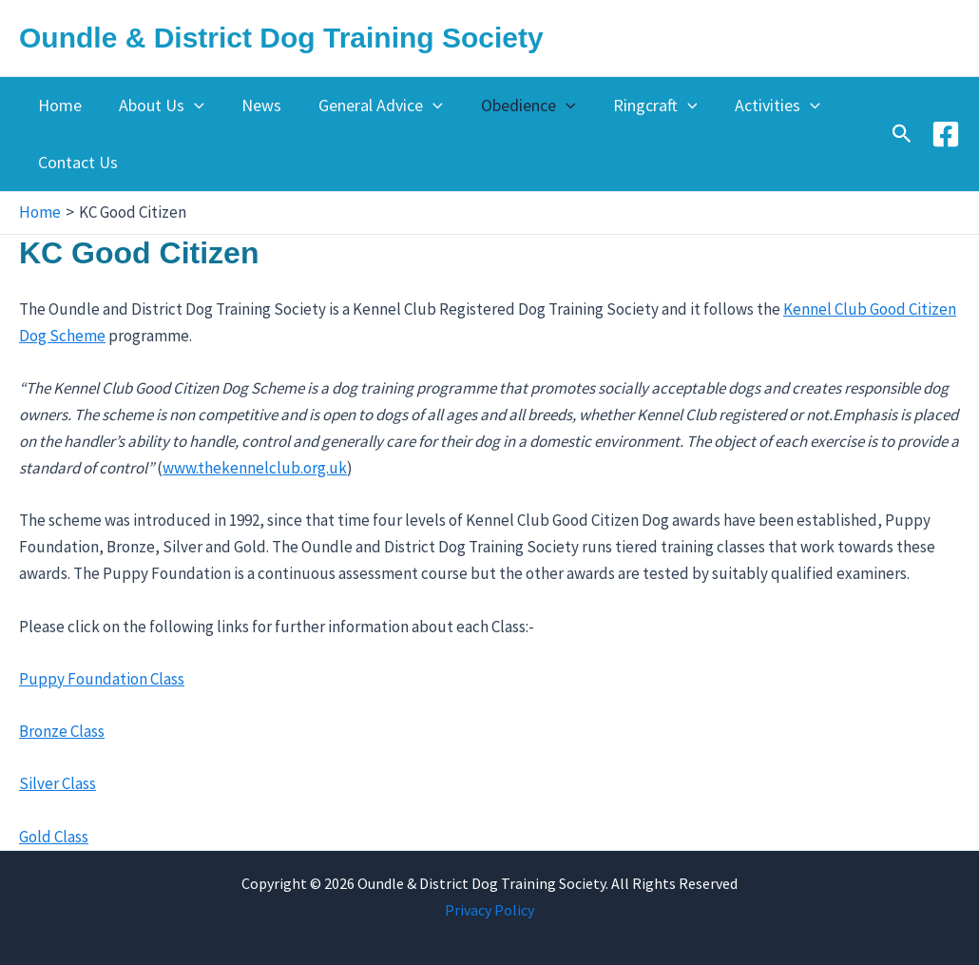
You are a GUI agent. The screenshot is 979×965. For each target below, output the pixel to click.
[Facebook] (945, 134)
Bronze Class (62, 731)
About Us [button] (157, 105)
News (254, 105)
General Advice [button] (370, 105)
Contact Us (76, 162)
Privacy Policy (489, 909)
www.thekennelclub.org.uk (255, 467)
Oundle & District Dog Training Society (281, 37)
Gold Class (53, 836)
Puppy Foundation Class (101, 678)
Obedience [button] (514, 105)
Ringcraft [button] (637, 105)
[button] (190, 105)
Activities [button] (756, 105)
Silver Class (57, 783)
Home (58, 105)
